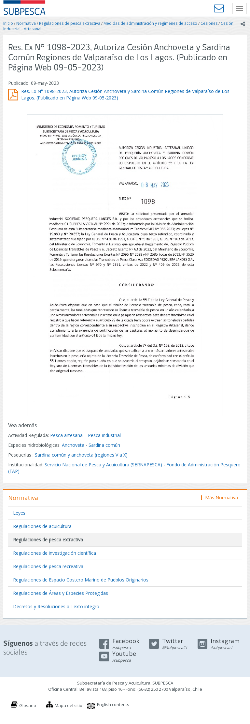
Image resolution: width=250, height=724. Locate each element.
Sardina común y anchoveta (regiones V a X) (81, 455)
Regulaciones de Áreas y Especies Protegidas (60, 593)
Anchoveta (73, 445)
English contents (113, 704)
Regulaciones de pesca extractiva (69, 23)
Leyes (19, 513)
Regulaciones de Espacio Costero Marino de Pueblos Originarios (80, 580)
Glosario (27, 705)
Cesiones (209, 23)
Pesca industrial (104, 435)
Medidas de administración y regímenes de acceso (150, 23)
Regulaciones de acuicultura (42, 526)
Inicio (8, 23)
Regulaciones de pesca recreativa (48, 566)
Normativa (26, 23)
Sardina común (104, 445)
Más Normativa (219, 497)
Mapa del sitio (68, 705)
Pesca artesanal (67, 435)
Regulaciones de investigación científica (54, 553)
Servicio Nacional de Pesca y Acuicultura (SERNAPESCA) (103, 464)
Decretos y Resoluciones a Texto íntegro (56, 606)
